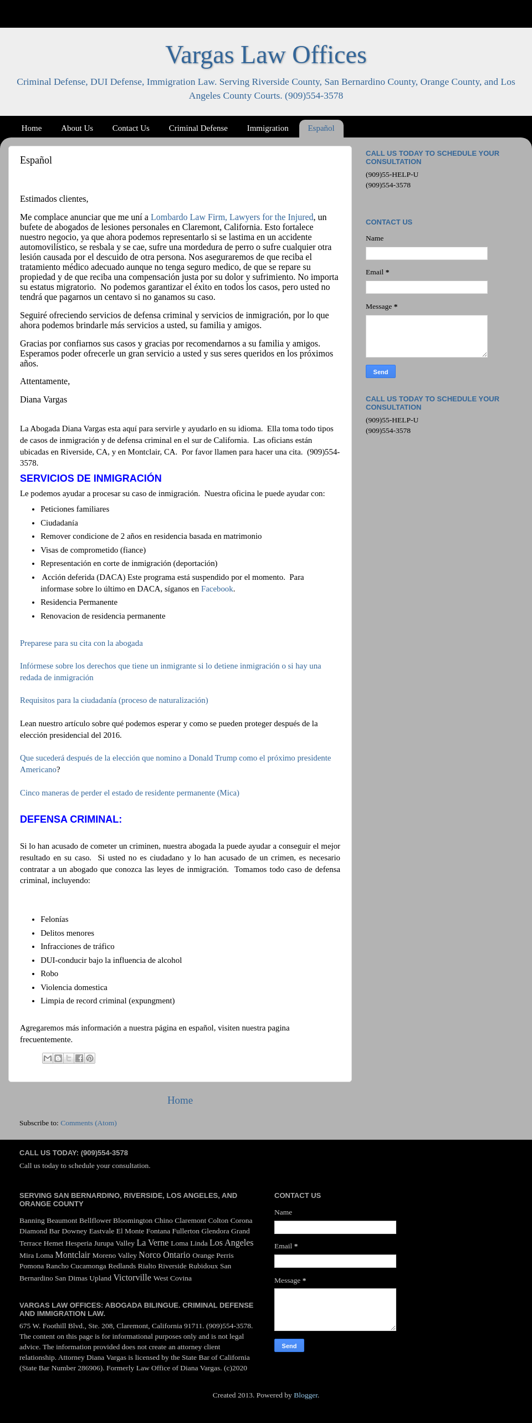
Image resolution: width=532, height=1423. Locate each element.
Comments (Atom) (88, 1123)
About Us (77, 128)
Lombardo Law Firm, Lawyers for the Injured (232, 217)
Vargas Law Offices (266, 54)
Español (321, 128)
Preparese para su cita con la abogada (81, 643)
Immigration (268, 128)
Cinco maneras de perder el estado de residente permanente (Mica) (129, 792)
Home (32, 128)
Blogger (306, 1395)
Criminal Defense (198, 128)
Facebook (217, 588)
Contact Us (131, 128)
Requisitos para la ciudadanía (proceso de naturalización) (114, 700)
